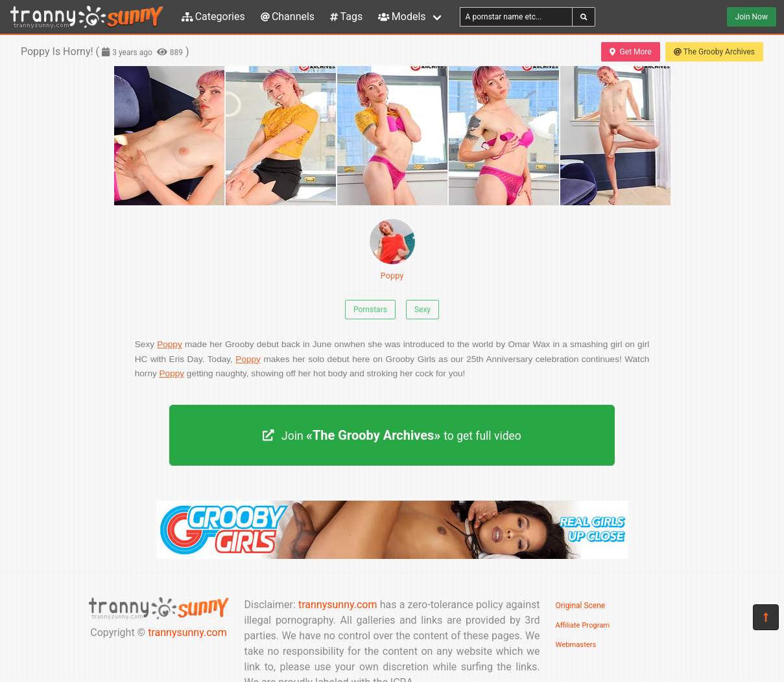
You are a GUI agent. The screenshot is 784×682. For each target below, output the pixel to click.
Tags (346, 16)
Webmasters (576, 645)
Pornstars (370, 309)
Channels (288, 16)
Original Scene (581, 605)
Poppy (392, 249)
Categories (213, 16)
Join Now (751, 16)
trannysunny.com (187, 632)
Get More (630, 51)
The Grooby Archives (714, 51)
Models (401, 16)
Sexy (422, 309)
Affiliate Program (583, 625)
